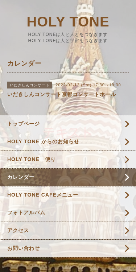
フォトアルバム (26, 212)
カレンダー (20, 177)
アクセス (18, 230)
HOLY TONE (67, 21)
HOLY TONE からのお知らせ (43, 141)
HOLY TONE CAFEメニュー (42, 195)
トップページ (23, 124)
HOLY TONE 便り (31, 159)
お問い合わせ (23, 248)
